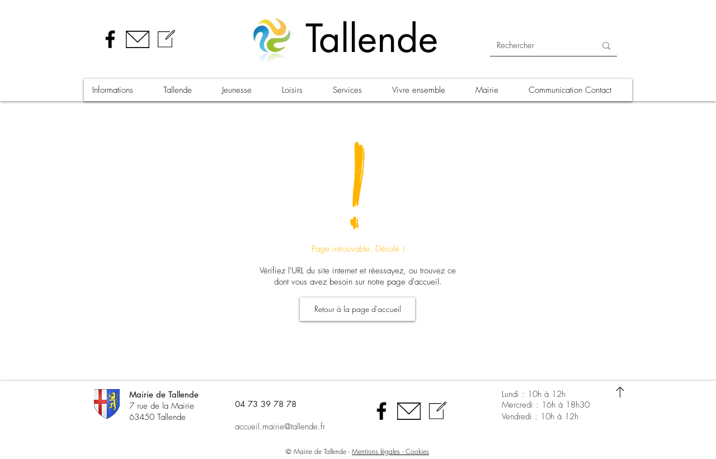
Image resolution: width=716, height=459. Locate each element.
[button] (119, 90)
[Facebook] (110, 39)
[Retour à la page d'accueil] (357, 309)
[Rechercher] (538, 45)
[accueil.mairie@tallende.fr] (293, 426)
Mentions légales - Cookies (390, 451)
